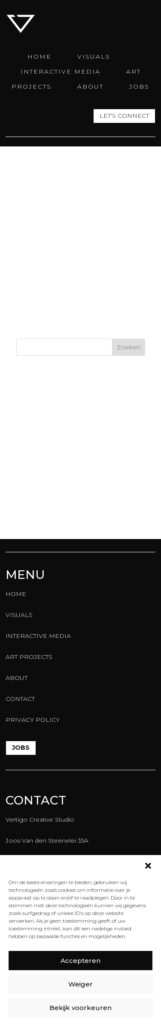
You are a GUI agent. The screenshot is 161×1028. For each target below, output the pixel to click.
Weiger (80, 984)
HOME (39, 56)
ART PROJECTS (29, 657)
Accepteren (80, 960)
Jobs (21, 747)
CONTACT (20, 699)
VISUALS (93, 56)
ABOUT (90, 86)
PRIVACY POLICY (33, 720)
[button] (148, 865)
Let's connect (124, 116)
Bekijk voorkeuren (80, 1008)
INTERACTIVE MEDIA (60, 71)
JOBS (139, 86)
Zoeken (128, 347)
